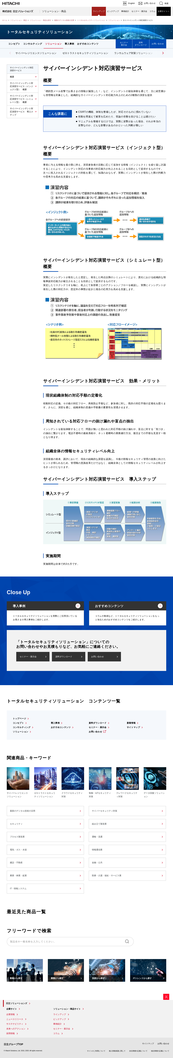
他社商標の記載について (160, 1051)
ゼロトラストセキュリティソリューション (85, 53)
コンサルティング (32, 43)
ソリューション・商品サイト (67, 1009)
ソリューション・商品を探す (40, 20)
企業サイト (11, 1009)
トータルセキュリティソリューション (91, 20)
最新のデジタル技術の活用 (64, 20)
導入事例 (69, 43)
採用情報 (10, 1033)
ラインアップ (99, 11)
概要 (12, 77)
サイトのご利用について (96, 1051)
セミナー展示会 (124, 43)
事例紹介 (125, 11)
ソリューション (114, 20)
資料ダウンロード (141, 43)
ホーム (4, 20)
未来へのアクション (15, 1028)
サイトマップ (133, 727)
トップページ (19, 718)
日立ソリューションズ (16, 1003)
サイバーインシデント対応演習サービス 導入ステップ (21, 111)
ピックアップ (113, 11)
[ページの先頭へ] (166, 997)
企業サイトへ (164, 11)
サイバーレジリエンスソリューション (35, 53)
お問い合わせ (158, 44)
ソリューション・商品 (54, 11)
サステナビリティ (14, 1024)
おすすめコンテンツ (88, 43)
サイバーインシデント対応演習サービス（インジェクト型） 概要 (21, 86)
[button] (162, 53)
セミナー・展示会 (139, 11)
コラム (152, 11)
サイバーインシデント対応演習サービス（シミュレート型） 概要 (21, 99)
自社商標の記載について (138, 1051)
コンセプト (14, 43)
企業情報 (10, 1014)
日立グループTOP (13, 1044)
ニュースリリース (14, 1019)
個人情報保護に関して (117, 1051)
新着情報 (131, 723)
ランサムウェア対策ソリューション (133, 53)
